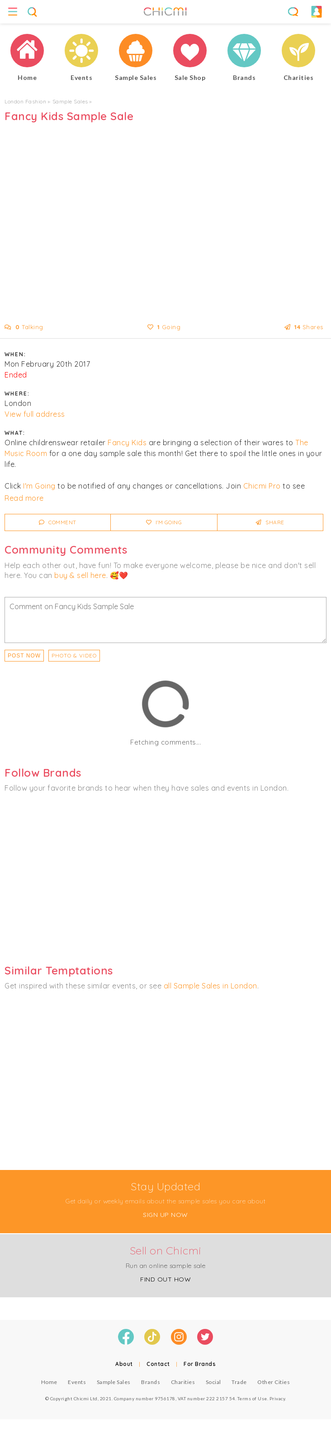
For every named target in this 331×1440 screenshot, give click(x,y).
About (124, 1364)
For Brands (200, 1364)
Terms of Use (252, 1398)
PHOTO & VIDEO (74, 655)
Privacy (277, 1398)
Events (77, 1382)
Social (213, 1382)
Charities (183, 1382)
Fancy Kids (127, 442)
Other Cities (273, 1382)
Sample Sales (70, 101)
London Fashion (25, 101)
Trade (239, 1382)
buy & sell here (80, 575)
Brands (150, 1382)
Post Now (24, 655)
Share (270, 522)
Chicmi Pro (262, 485)
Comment (57, 522)
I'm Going (39, 485)
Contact (158, 1364)
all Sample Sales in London (210, 985)
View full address (35, 414)
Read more (24, 498)
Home (49, 1382)
